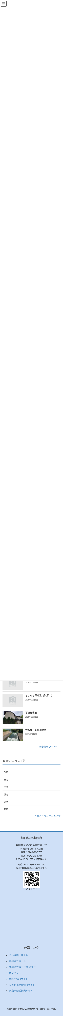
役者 (6, 794)
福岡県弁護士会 (17, 961)
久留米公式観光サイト (21, 990)
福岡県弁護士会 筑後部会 (22, 967)
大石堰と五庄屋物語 (35, 730)
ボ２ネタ (14, 972)
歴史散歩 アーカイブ (49, 746)
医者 (6, 779)
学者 (6, 786)
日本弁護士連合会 (18, 955)
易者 (6, 801)
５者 (6, 772)
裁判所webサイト (18, 978)
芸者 (6, 809)
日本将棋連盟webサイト (22, 984)
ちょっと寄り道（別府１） (39, 695)
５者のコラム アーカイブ (47, 816)
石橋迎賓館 (31, 713)
